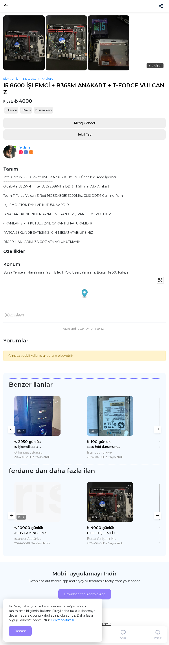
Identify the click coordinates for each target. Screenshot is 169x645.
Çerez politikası (62, 620)
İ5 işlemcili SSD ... (27, 447)
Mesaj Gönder (84, 123)
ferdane (25, 147)
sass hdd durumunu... (103, 447)
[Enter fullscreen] (160, 280)
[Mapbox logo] (14, 315)
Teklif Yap (84, 134)
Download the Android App (84, 594)
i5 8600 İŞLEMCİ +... (102, 533)
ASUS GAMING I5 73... (31, 533)
